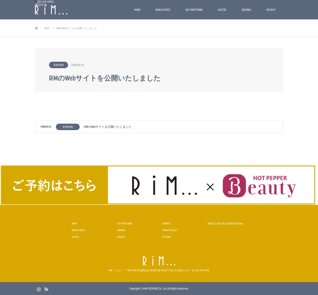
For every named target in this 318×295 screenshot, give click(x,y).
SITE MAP (166, 236)
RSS (46, 288)
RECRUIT (271, 9)
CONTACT (166, 223)
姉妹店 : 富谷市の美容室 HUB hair (225, 223)
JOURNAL (246, 9)
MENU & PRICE (162, 9)
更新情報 (58, 64)
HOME (137, 9)
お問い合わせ (9, 27)
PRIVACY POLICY (169, 230)
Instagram (38, 288)
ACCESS (222, 9)
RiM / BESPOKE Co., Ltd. (155, 288)
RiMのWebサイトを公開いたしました (108, 126)
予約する (6, 24)
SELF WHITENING (194, 9)
